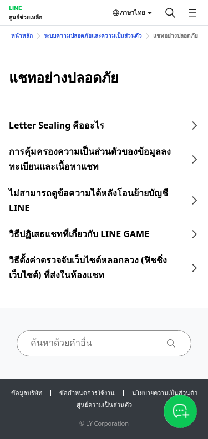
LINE (15, 8)
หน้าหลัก (22, 35)
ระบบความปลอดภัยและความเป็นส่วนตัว (93, 35)
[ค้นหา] (170, 13)
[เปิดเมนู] (192, 13)
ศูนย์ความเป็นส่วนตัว (104, 404)
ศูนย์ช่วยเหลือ (25, 17)
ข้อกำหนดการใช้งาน (87, 393)
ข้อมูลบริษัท (26, 393)
